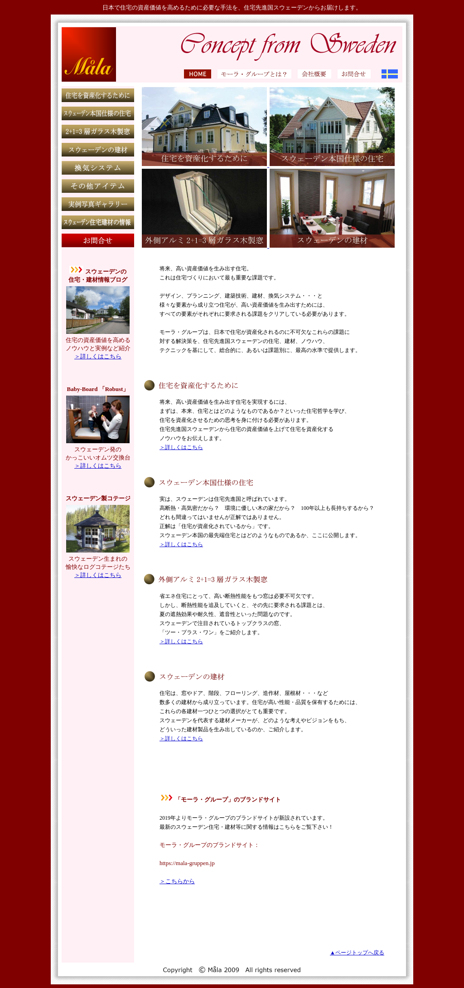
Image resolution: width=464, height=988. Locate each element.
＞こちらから (177, 881)
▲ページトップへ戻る (357, 952)
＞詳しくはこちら (97, 356)
